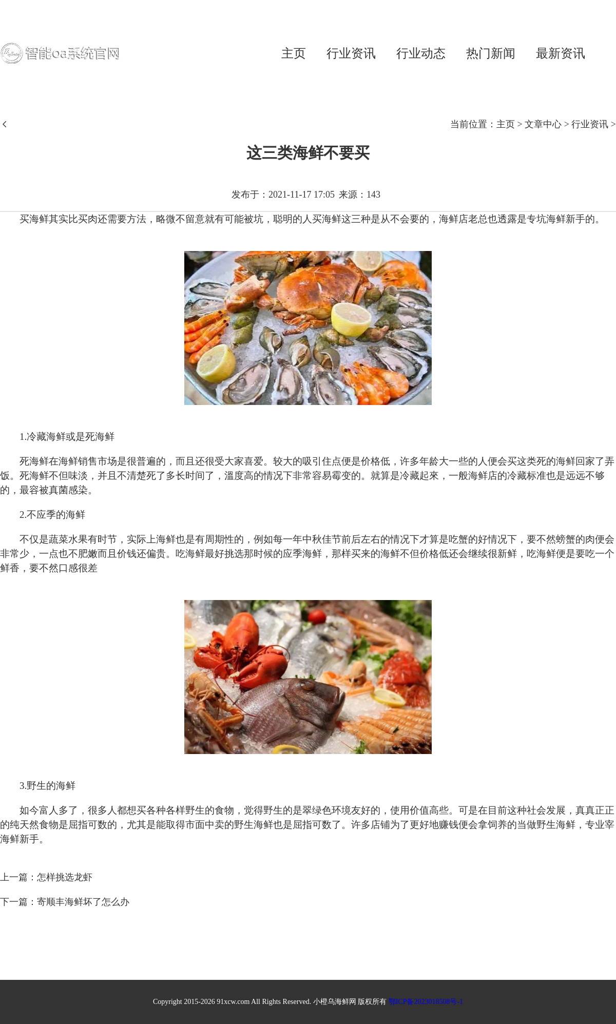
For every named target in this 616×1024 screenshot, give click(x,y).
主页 (293, 53)
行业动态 (421, 53)
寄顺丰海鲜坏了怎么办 (83, 902)
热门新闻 (490, 53)
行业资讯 (351, 53)
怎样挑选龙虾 (64, 877)
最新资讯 (560, 53)
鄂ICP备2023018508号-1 (426, 1002)
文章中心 (543, 124)
